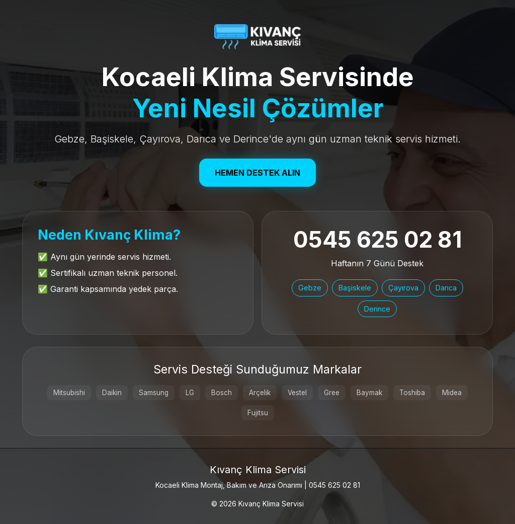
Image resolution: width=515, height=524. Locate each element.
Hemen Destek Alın (257, 173)
